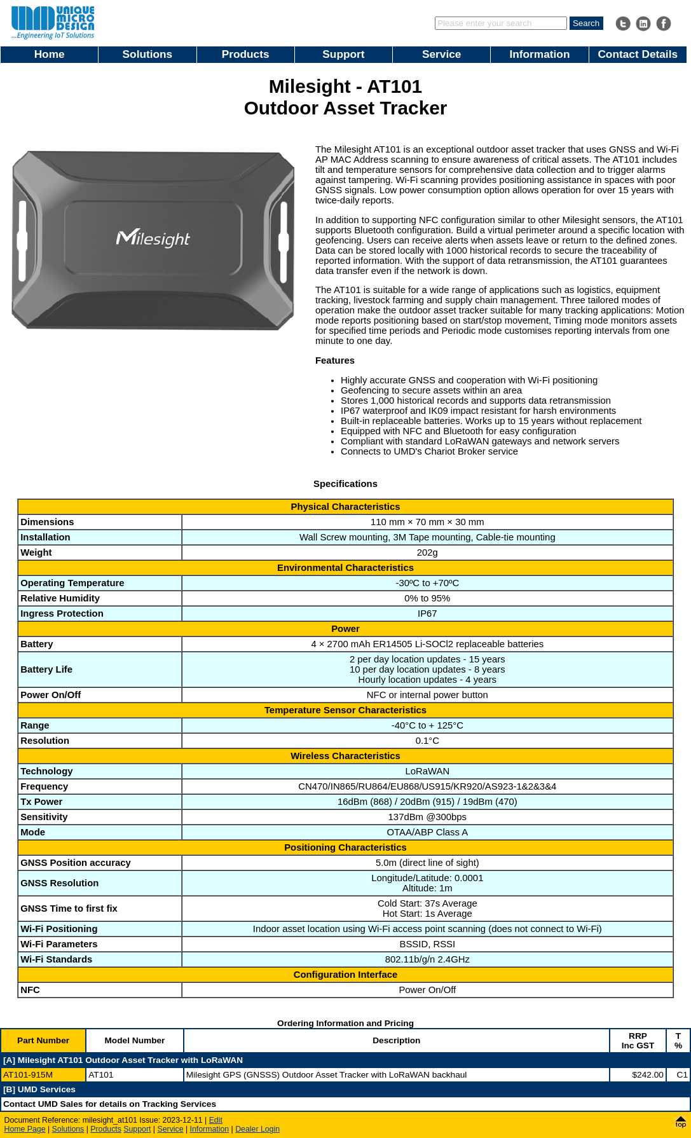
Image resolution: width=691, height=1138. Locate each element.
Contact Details (638, 54)
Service (441, 54)
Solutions (148, 54)
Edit (215, 1120)
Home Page (25, 1129)
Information (539, 54)
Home (49, 54)
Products (246, 54)
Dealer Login (257, 1129)
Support (343, 54)
